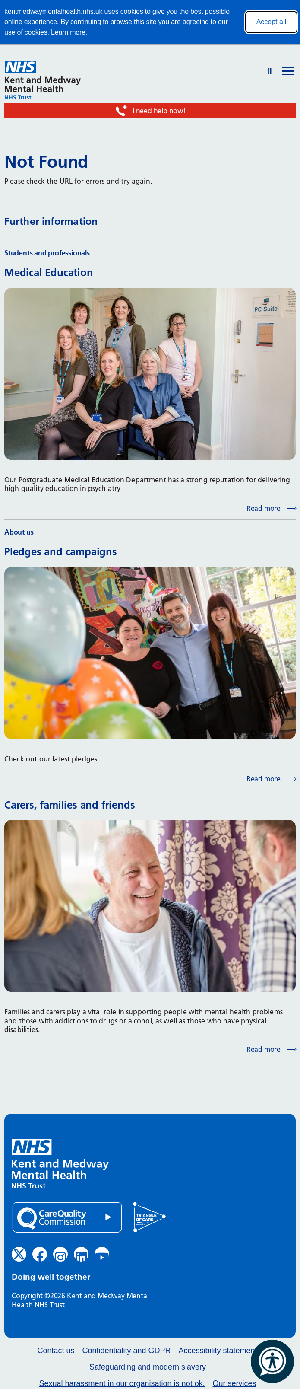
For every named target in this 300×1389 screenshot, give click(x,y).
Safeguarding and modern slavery (147, 1367)
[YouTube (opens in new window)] (102, 1254)
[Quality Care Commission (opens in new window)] (67, 1217)
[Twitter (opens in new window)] (19, 1254)
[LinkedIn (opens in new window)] (81, 1254)
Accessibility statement (217, 1351)
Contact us (56, 1351)
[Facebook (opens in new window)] (39, 1254)
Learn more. (69, 32)
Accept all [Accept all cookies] (271, 21)
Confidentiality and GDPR (126, 1351)
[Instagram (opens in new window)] (60, 1254)
